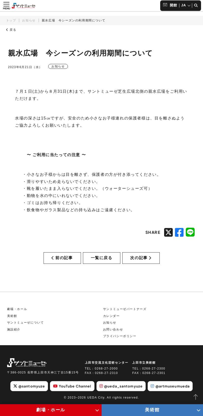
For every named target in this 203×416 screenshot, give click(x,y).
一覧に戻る (101, 258)
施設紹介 (13, 329)
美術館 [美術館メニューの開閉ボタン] (152, 409)
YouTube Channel (72, 386)
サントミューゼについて (25, 322)
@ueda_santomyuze (121, 386)
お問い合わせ (113, 329)
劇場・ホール (17, 309)
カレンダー (111, 316)
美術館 (12, 316)
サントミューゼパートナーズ (125, 309)
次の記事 (140, 258)
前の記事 (62, 258)
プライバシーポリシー (120, 336)
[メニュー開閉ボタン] (6, 5)
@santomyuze (29, 386)
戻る (11, 29)
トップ (11, 20)
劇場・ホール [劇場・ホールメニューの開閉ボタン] (50, 409)
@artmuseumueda (170, 386)
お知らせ (28, 20)
